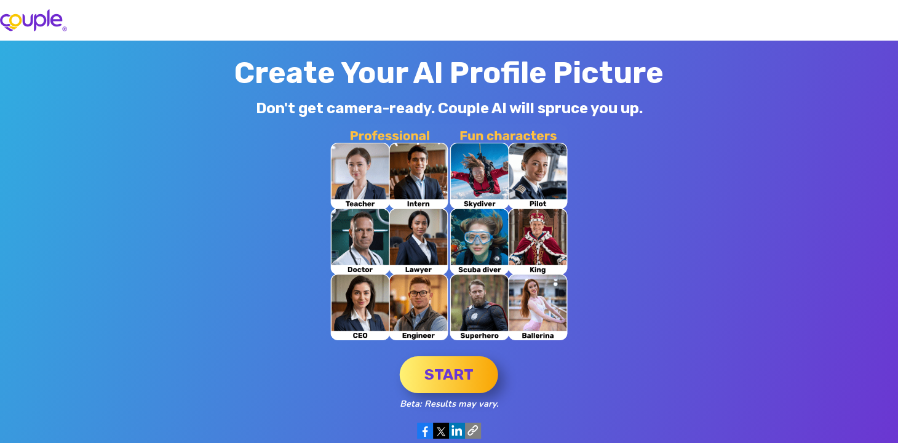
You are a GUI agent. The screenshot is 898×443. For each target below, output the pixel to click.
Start (449, 374)
